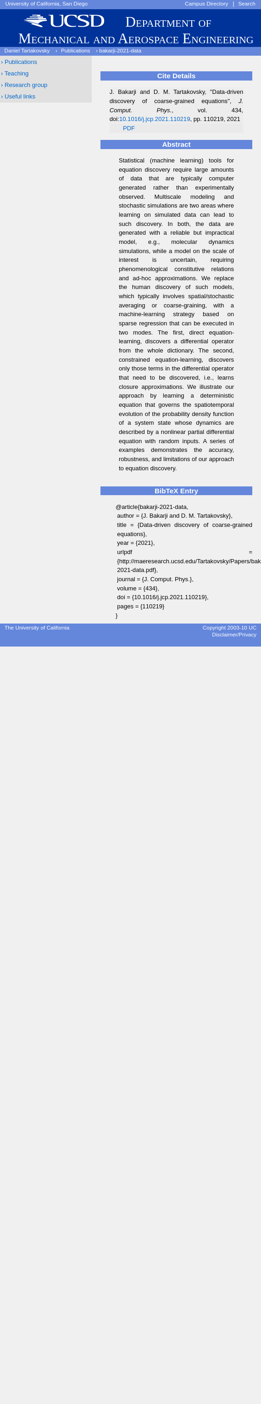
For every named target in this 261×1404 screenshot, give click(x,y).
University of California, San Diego (46, 3)
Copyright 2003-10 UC (229, 627)
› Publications (19, 61)
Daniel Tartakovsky (27, 50)
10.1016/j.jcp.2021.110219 (154, 119)
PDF (129, 128)
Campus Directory (206, 3)
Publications (75, 50)
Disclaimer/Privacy (234, 634)
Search (246, 3)
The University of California (37, 627)
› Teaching (14, 73)
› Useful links (18, 96)
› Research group (24, 84)
